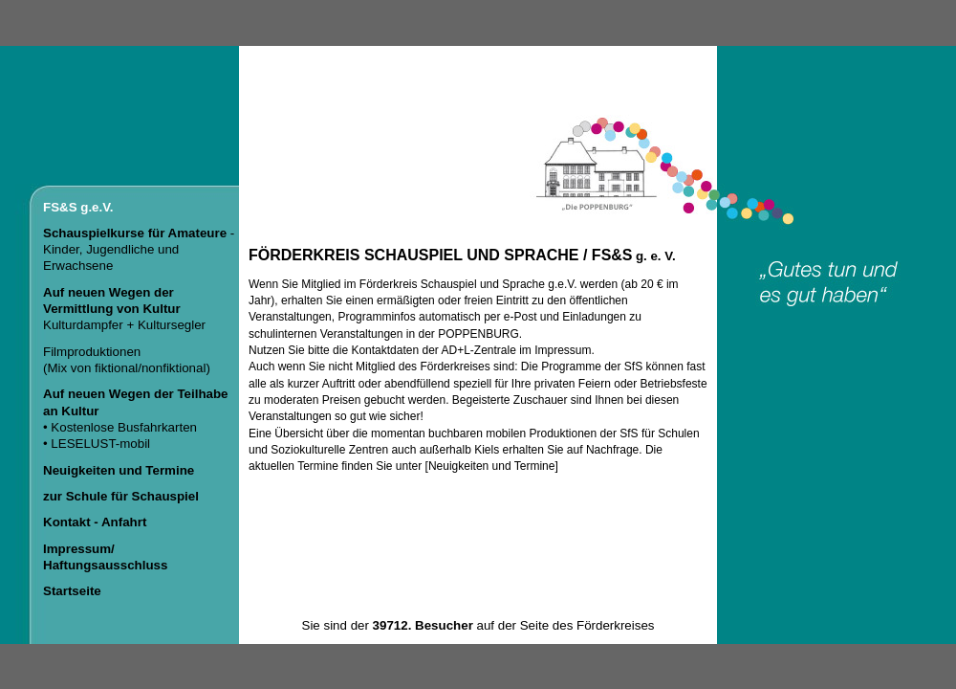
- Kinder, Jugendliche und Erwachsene (138, 250)
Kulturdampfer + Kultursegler (124, 309)
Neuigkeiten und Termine (491, 466)
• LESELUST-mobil (96, 443)
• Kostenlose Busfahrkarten (120, 427)
